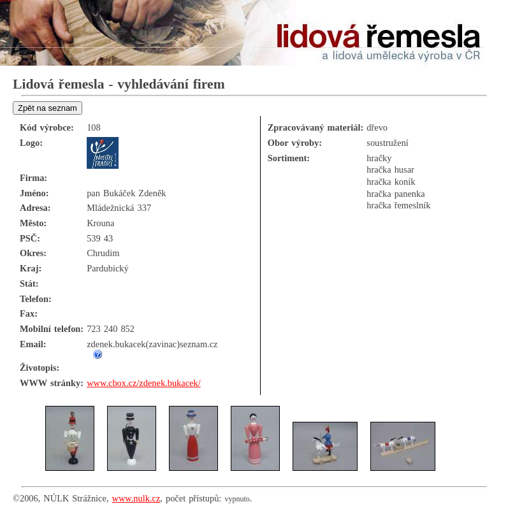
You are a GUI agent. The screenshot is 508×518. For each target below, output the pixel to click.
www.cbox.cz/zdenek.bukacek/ (143, 383)
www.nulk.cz (136, 498)
